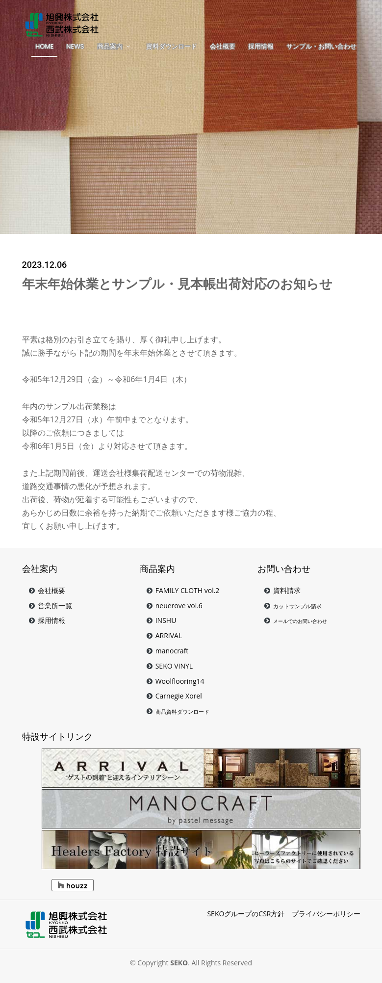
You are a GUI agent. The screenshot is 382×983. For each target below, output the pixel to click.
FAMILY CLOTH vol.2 (187, 590)
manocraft (172, 650)
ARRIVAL (168, 635)
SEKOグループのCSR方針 (245, 913)
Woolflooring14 (179, 681)
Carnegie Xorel (178, 695)
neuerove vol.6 (179, 605)
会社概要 (51, 590)
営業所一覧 (55, 605)
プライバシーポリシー (326, 913)
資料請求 (287, 590)
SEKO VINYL (174, 666)
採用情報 (51, 620)
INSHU (166, 620)
